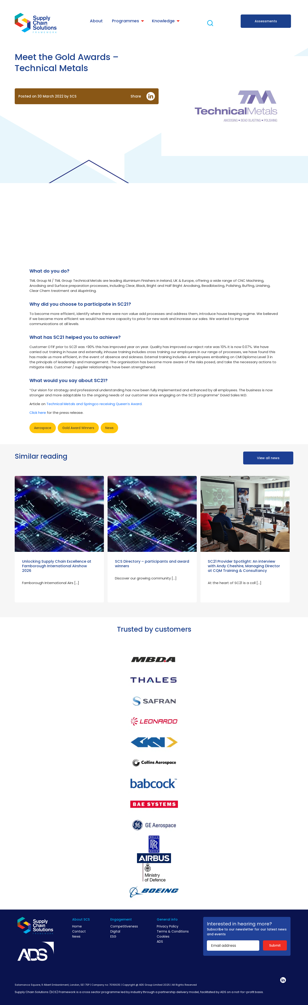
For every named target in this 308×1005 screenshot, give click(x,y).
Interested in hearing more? (239, 924)
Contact (79, 931)
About (96, 21)
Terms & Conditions (173, 931)
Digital (115, 931)
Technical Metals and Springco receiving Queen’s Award (94, 403)
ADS (160, 941)
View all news (268, 458)
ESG (113, 936)
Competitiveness (124, 926)
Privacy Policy (167, 926)
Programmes (125, 21)
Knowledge (163, 21)
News (76, 936)
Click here (37, 412)
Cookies (163, 936)
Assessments (266, 21)
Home (77, 926)
